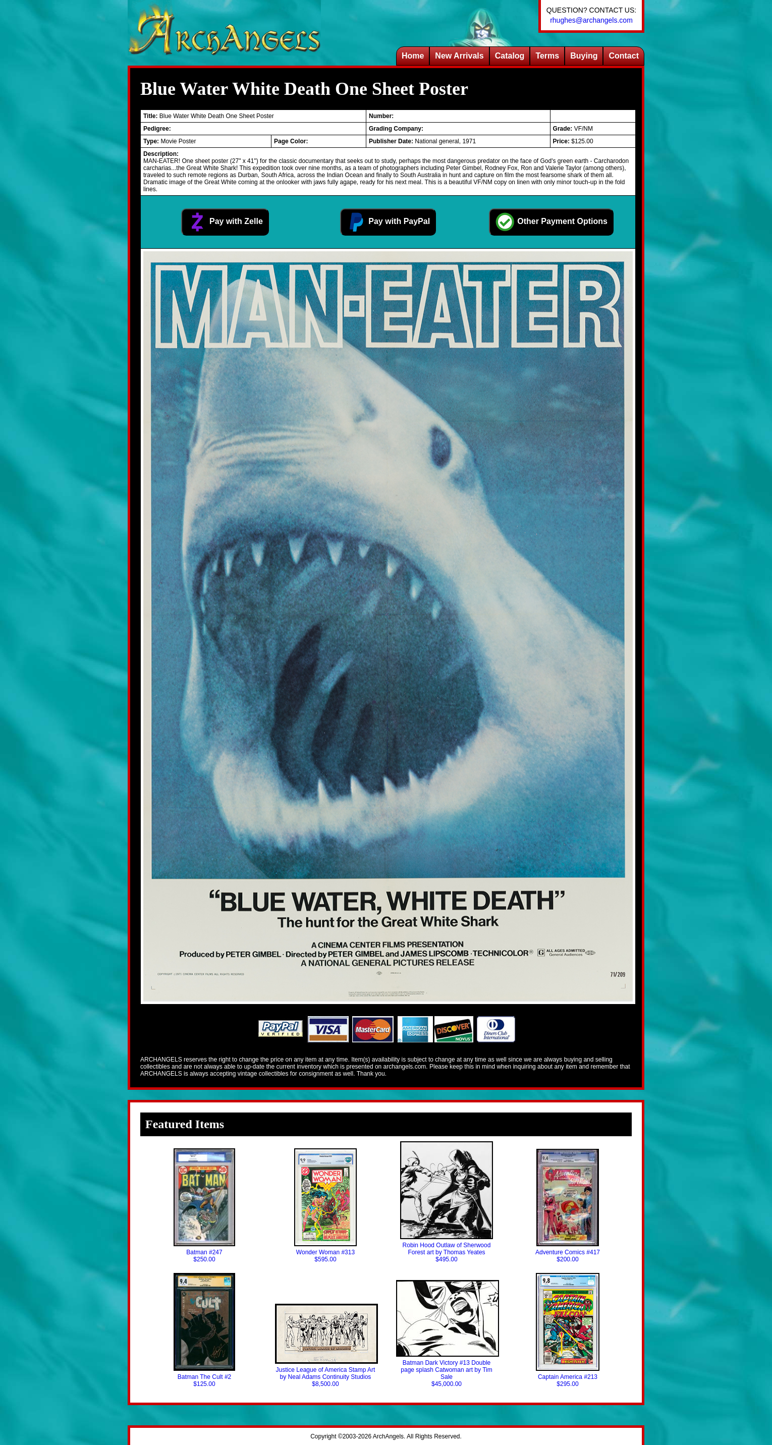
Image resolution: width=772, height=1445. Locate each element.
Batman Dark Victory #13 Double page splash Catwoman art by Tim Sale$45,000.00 (446, 1333)
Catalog (510, 55)
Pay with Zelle (225, 222)
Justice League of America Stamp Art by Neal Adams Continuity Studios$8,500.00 (325, 1345)
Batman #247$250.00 (204, 1205)
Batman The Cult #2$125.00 (204, 1330)
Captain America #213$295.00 (567, 1330)
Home (413, 55)
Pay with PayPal (388, 222)
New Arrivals (459, 55)
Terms (547, 55)
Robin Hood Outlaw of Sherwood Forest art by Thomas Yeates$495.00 (446, 1202)
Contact (624, 55)
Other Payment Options (551, 222)
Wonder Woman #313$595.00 (325, 1205)
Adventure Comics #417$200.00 (567, 1206)
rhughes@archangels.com (591, 20)
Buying (583, 55)
